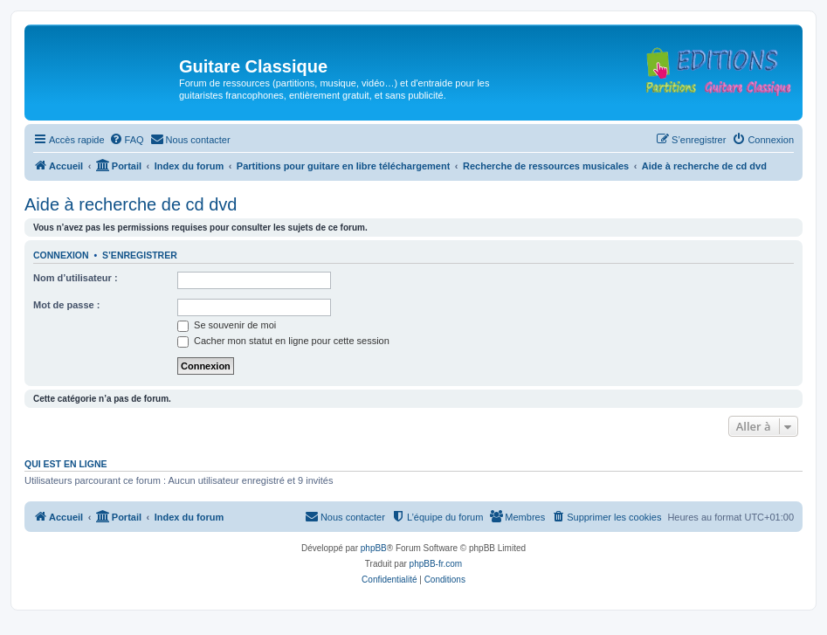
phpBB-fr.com (436, 564)
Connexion (61, 255)
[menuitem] (126, 139)
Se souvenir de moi (226, 325)
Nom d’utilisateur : (75, 278)
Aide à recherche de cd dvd (131, 204)
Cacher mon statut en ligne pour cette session (283, 340)
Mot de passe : (66, 305)
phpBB (374, 548)
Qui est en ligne (65, 464)
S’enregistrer (139, 255)
